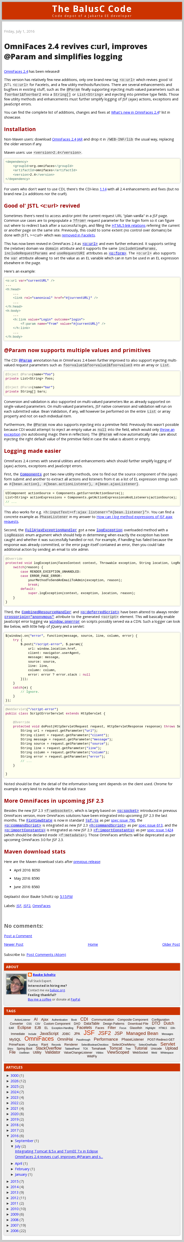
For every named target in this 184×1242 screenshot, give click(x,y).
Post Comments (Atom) (46, 954)
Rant (44, 1044)
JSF (18, 905)
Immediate (18, 1034)
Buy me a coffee (39, 999)
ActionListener (22, 1019)
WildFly (92, 1056)
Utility (37, 1052)
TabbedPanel (72, 1048)
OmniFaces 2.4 (16, 71)
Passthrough (83, 1039)
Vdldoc (100, 1052)
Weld (154, 1052)
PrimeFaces (17, 1044)
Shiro (10, 1048)
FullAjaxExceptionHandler (51, 530)
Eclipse (24, 1027)
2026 (14, 1081)
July (17, 1146)
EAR (11, 1028)
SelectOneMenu (123, 1044)
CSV (37, 1023)
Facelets (84, 1027)
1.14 (103, 189)
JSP (118, 1033)
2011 (14, 1203)
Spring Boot (24, 1048)
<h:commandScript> (107, 825)
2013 (14, 1192)
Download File (138, 1023)
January (21, 1174)
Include (32, 1034)
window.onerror (65, 621)
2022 (14, 1102)
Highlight (150, 1028)
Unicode (156, 1048)
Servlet (167, 1044)
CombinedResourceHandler (46, 612)
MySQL (15, 1039)
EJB (38, 1028)
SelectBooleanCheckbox (94, 1044)
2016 (14, 1135)
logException (109, 530)
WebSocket (140, 1052)
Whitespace (167, 1052)
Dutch (169, 1023)
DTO (156, 1023)
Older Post (171, 944)
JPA (77, 1034)
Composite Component (133, 1019)
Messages (167, 1034)
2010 (14, 1208)
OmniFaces (41, 905)
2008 (14, 1219)
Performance (106, 1039)
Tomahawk (99, 1048)
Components (31, 474)
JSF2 (26, 905)
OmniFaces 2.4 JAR (67, 139)
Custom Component (57, 1023)
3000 (14, 1075)
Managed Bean (142, 1033)
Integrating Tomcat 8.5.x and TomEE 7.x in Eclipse (56, 1151)
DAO (77, 1023)
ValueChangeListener (78, 1052)
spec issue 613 (151, 825)
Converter (16, 1023)
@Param (25, 360)
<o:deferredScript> (100, 612)
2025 (14, 1086)
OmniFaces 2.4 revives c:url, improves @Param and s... (59, 1156)
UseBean (24, 1052)
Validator (52, 1052)
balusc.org (57, 990)
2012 (14, 1197)
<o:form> (117, 253)
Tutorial (140, 1048)
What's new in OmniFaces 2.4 (135, 112)
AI (36, 1019)
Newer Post (13, 944)
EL (46, 1028)
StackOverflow (48, 1048)
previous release (87, 861)
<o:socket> (128, 810)
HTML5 (163, 1028)
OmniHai (65, 1039)
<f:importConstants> (113, 830)
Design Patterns (113, 1023)
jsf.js (92, 820)
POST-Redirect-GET (161, 1039)
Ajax (44, 1019)
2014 (14, 1186)
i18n (173, 1028)
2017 (14, 1130)
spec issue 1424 (160, 830)
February (22, 1168)
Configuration (160, 1019)
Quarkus (33, 1044)
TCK (85, 1048)
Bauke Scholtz (44, 975)
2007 (14, 1225)
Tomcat (115, 1048)
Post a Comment (18, 935)
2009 (14, 1214)
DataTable (91, 1023)
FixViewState (39, 820)
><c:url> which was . (63, 235)
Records (56, 1044)
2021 (14, 1108)
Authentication (60, 1019)
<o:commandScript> (22, 825)
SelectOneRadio (148, 1044)
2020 (14, 1113)
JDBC (66, 1034)
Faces (99, 1028)
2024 (14, 1091)
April (18, 1163)
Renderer (71, 1044)
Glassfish (136, 1028)
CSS (29, 1023)
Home (93, 944)
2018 (14, 1124)
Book (74, 1019)
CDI (84, 1019)
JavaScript (49, 1033)
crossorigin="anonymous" (29, 616)
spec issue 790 (123, 820)
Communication (103, 1019)
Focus (122, 1028)
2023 (14, 1097)
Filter (112, 1027)
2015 (14, 1181)
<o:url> (90, 243)
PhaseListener (133, 1039)
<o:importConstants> (24, 830)
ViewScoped (118, 1052)
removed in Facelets (78, 235)
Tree (128, 1048)
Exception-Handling (62, 1028)
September (24, 1140)
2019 (14, 1119)
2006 (14, 1230)
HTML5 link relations (129, 225)
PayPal (75, 999)
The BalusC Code (92, 8)
